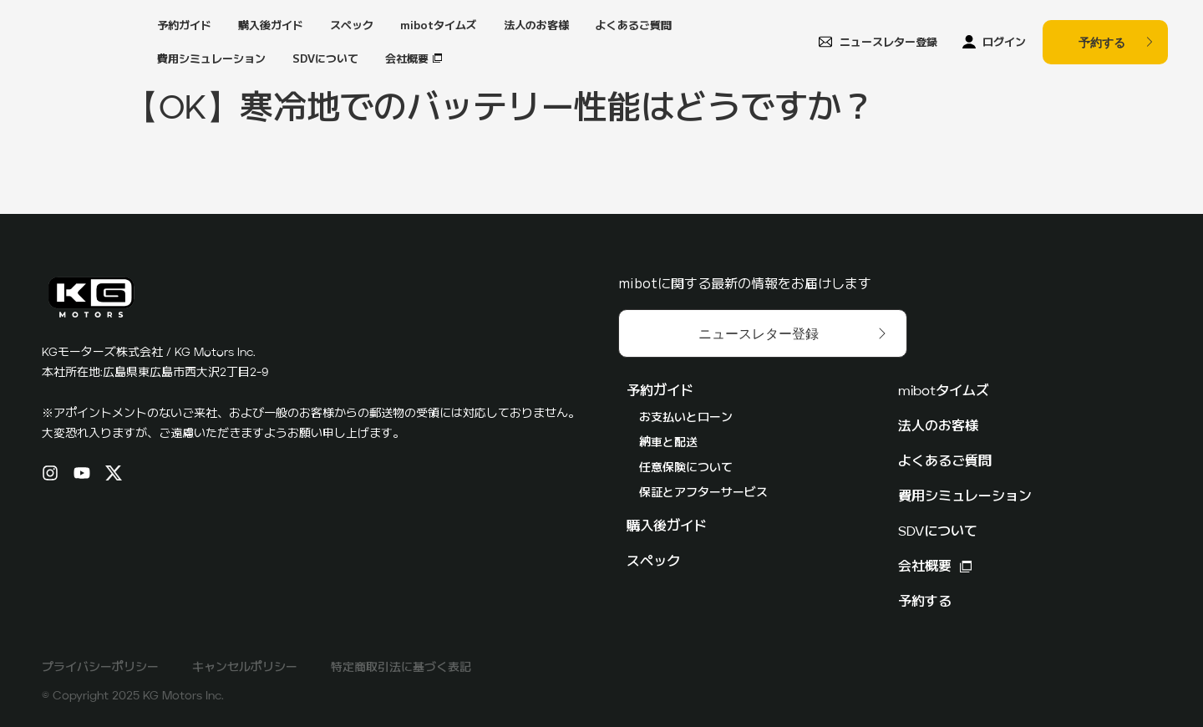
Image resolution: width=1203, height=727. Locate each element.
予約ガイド (184, 25)
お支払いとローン (686, 418)
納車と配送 (668, 443)
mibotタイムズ (438, 25)
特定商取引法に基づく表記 (401, 668)
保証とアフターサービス (703, 493)
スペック (351, 25)
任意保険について (686, 468)
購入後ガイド (270, 25)
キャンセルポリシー (244, 668)
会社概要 (407, 58)
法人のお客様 (536, 25)
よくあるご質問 (634, 25)
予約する (925, 602)
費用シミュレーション (211, 58)
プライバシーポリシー (100, 668)
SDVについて (325, 58)
